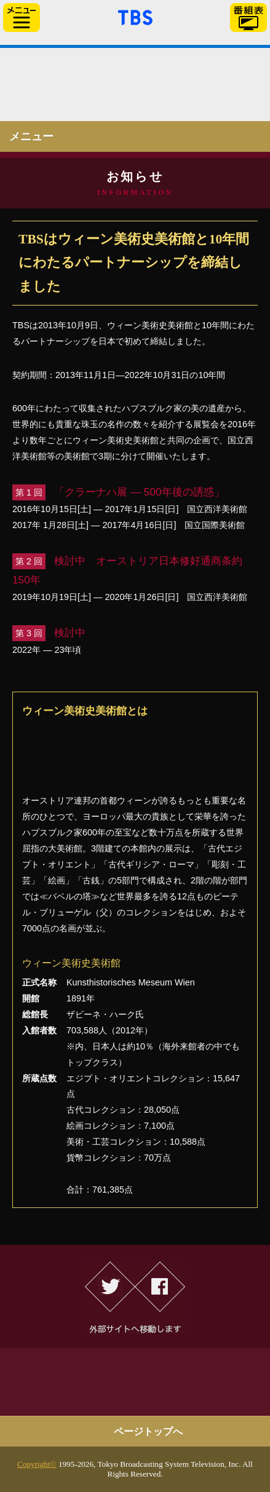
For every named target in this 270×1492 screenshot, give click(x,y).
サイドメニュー (21, 17)
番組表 (248, 17)
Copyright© (37, 1464)
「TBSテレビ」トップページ (135, 16)
